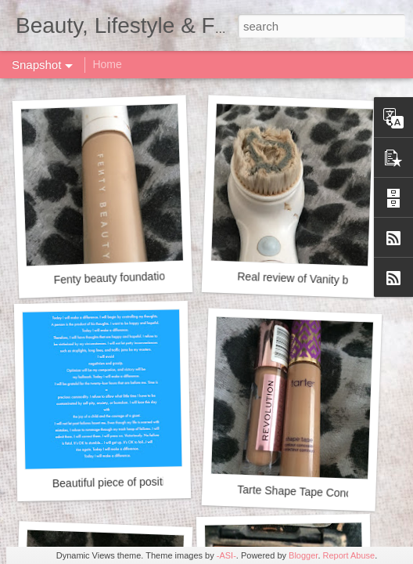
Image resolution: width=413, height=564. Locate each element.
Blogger (303, 555)
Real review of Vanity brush (303, 278)
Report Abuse (349, 555)
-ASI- (226, 555)
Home (106, 64)
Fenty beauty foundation (112, 277)
